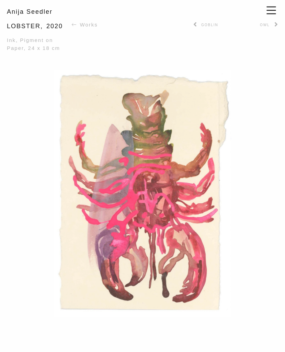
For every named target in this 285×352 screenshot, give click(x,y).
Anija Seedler (30, 11)
